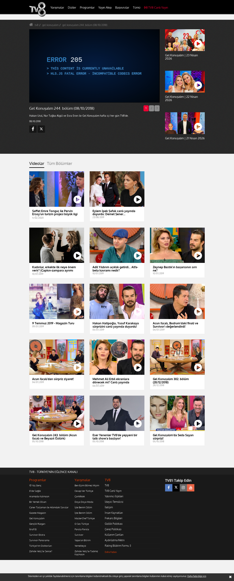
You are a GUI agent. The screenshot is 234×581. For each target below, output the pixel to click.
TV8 (107, 485)
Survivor (79, 534)
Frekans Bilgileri (113, 518)
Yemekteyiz (80, 545)
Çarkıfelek (80, 496)
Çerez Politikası (113, 529)
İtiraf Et (33, 529)
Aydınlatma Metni (114, 540)
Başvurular (122, 7)
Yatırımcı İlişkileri (114, 496)
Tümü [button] (136, 7)
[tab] (36, 164)
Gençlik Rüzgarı (37, 523)
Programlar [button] (87, 7)
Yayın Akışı (105, 7)
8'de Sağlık (35, 490)
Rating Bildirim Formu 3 (118, 545)
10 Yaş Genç (35, 485)
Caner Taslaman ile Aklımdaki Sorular (49, 507)
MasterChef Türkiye (85, 518)
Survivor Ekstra (37, 534)
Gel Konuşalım (36, 518)
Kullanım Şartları (114, 534)
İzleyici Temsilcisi (114, 501)
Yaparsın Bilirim (82, 540)
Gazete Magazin (37, 512)
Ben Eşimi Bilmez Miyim (87, 485)
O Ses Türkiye (82, 523)
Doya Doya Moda (84, 501)
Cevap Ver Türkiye (84, 490)
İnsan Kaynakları (114, 512)
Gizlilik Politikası (113, 523)
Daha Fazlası (111, 552)
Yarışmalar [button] (57, 7)
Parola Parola (82, 529)
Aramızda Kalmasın (39, 496)
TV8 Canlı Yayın (156, 7)
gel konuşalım (50, 25)
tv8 (36, 25)
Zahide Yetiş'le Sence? (40, 551)
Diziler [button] (72, 7)
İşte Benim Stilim (83, 507)
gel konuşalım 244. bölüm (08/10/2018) (84, 25)
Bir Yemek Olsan (37, 501)
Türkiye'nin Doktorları (40, 545)
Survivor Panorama (39, 540)
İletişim (109, 507)
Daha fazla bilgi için (196, 576)
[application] (94, 65)
